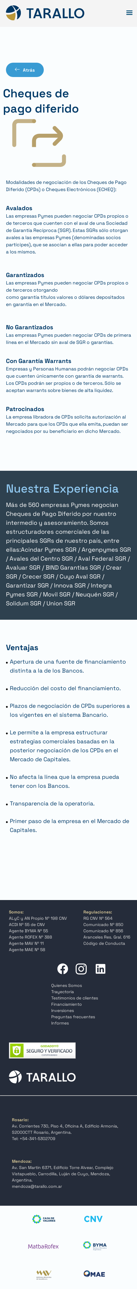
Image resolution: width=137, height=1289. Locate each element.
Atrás (25, 70)
